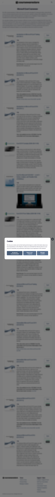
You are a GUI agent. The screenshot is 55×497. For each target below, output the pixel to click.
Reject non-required (30, 253)
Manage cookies (42, 253)
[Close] (52, 239)
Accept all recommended (15, 253)
